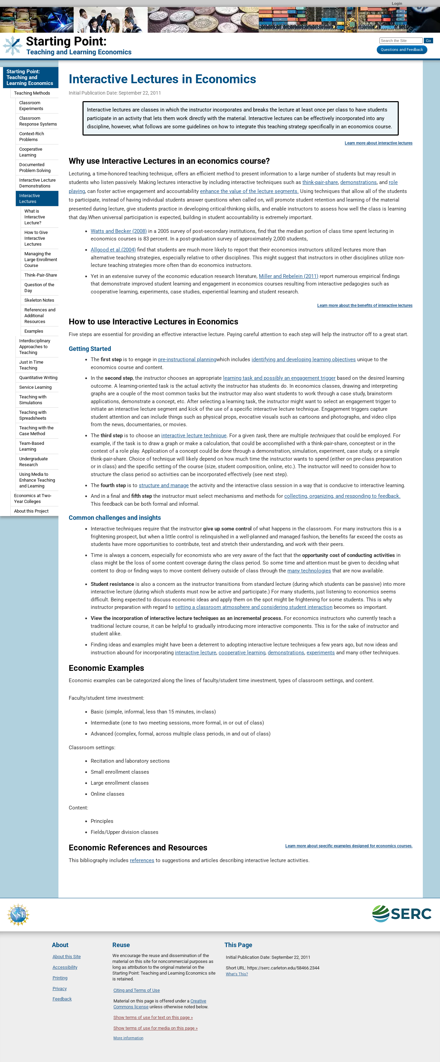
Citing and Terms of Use (136, 990)
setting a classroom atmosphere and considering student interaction (253, 607)
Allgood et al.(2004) (113, 250)
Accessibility (65, 967)
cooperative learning (242, 653)
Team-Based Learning (31, 446)
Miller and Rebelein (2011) (288, 276)
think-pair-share (320, 182)
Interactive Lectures (29, 198)
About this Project (31, 511)
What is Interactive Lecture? (34, 216)
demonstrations (358, 182)
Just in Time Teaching (31, 365)
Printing (60, 977)
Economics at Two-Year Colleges (33, 498)
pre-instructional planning (187, 359)
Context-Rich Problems (31, 136)
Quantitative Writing (38, 377)
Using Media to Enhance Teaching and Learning (37, 480)
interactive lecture (195, 653)
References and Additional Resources (39, 315)
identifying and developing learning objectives (304, 359)
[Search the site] (401, 40)
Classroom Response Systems (38, 121)
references (142, 860)
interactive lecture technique (194, 435)
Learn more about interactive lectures (378, 143)
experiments (321, 653)
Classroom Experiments (31, 105)
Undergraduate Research (33, 461)
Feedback (62, 998)
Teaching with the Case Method (36, 430)
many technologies (309, 571)
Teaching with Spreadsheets (32, 415)
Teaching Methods (32, 93)
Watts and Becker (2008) (119, 231)
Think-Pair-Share (40, 275)
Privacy (60, 988)
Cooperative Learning (30, 152)
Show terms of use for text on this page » (153, 1017)
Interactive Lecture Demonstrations (37, 183)
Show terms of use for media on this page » (155, 1028)
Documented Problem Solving (35, 167)
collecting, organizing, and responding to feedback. (342, 496)
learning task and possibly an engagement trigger (279, 378)
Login (397, 3)
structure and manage (164, 485)
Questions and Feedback (402, 49)
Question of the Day (39, 287)
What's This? (237, 974)
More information (128, 1038)
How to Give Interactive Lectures (36, 238)
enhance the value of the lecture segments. (249, 191)
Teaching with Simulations (32, 399)
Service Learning (35, 387)
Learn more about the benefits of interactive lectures (364, 305)
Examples (33, 331)
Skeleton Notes (39, 300)
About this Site (67, 956)
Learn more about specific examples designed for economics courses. (348, 846)
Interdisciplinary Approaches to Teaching (34, 346)
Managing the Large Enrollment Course (40, 259)
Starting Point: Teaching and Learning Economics (30, 77)
